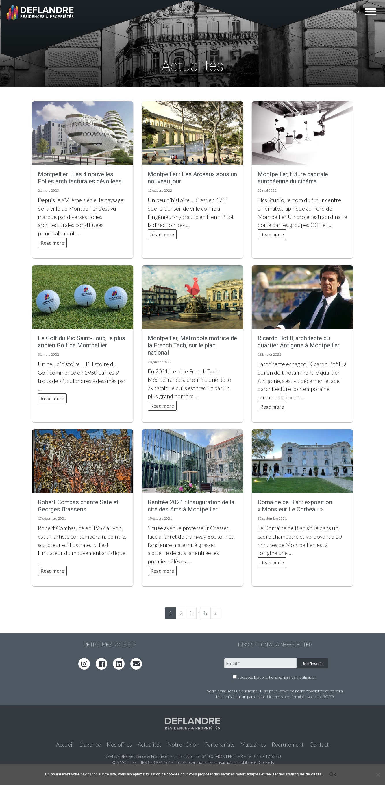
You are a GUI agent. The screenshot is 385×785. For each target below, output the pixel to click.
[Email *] (260, 663)
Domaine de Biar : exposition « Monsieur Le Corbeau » (295, 506)
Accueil (65, 744)
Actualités (150, 744)
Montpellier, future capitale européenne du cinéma (293, 178)
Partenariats (219, 744)
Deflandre (41, 12)
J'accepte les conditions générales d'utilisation (275, 677)
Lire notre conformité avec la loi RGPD (300, 696)
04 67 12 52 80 (267, 756)
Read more (52, 243)
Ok (332, 774)
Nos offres (119, 744)
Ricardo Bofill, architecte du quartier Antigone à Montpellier (299, 342)
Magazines (253, 744)
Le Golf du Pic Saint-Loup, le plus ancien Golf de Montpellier (81, 342)
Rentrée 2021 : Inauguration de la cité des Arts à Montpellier (191, 506)
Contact (319, 744)
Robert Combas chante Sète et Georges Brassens (78, 506)
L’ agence (90, 744)
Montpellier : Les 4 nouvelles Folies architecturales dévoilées (80, 178)
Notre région (183, 744)
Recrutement (288, 744)
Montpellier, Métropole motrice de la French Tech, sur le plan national (192, 345)
